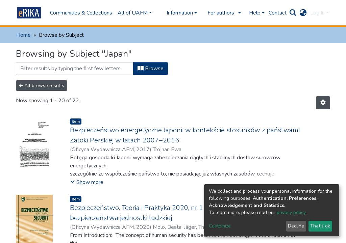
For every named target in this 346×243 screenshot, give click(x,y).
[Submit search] (293, 12)
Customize (220, 226)
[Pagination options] (323, 102)
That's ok (320, 226)
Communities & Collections (81, 13)
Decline (296, 226)
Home (23, 35)
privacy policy (291, 212)
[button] (303, 13)
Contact (278, 13)
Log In (317, 13)
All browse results (41, 85)
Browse (151, 68)
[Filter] (74, 68)
